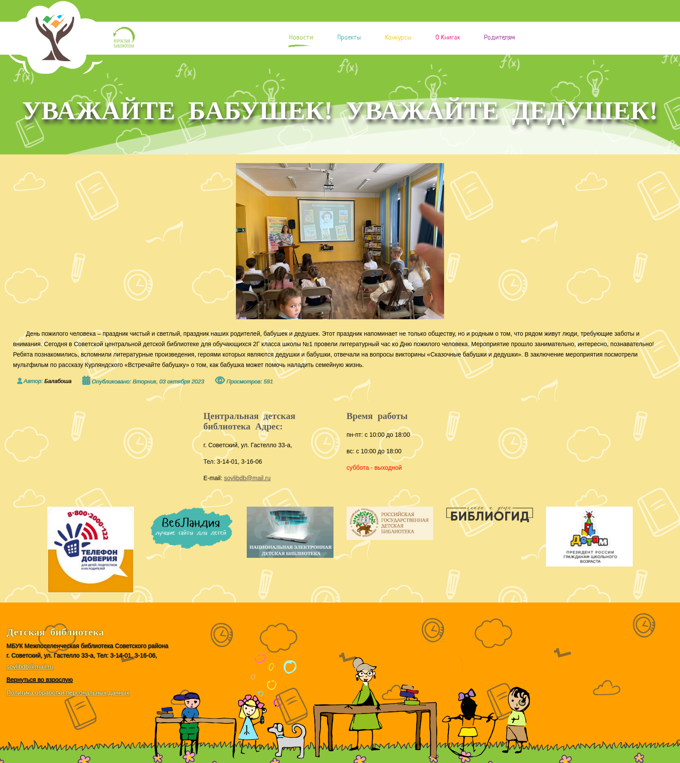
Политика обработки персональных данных (68, 692)
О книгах (447, 38)
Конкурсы (398, 38)
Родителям (499, 38)
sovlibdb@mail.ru (247, 478)
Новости (301, 38)
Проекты (349, 38)
